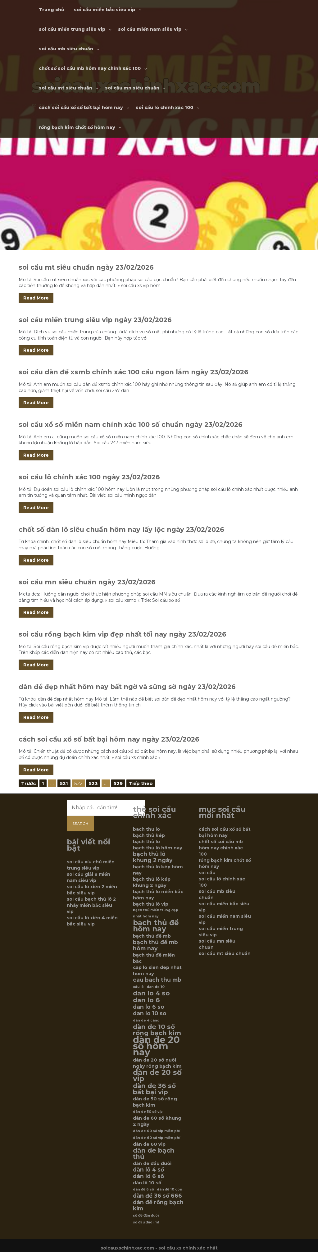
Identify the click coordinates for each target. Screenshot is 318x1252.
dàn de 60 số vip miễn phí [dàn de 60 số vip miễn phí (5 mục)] (156, 1131)
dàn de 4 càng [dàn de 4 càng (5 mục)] (146, 1020)
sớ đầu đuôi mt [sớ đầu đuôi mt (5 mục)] (146, 1222)
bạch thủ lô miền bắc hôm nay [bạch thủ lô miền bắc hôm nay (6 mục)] (158, 895)
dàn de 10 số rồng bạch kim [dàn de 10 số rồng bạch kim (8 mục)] (157, 1030)
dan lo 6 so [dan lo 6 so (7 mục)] (148, 1007)
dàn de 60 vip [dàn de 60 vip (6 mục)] (149, 1144)
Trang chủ (51, 9)
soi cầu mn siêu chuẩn (132, 88)
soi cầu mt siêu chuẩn (65, 88)
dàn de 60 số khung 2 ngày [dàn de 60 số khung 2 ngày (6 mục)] (157, 1121)
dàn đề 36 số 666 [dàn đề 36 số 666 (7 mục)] (157, 1196)
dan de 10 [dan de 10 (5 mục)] (156, 987)
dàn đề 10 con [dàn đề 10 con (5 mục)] (169, 1189)
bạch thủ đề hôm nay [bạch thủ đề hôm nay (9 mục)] (156, 926)
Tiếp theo (141, 783)
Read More (36, 298)
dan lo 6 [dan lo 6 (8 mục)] (146, 1000)
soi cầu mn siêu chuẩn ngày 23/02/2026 (87, 582)
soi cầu (207, 872)
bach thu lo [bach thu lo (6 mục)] (146, 829)
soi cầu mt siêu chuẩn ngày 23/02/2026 (86, 267)
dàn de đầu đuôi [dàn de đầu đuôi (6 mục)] (152, 1163)
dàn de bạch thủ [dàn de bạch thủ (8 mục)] (154, 1153)
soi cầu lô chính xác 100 (164, 107)
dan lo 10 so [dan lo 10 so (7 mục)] (149, 1013)
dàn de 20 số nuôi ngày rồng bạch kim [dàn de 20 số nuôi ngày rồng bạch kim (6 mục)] (157, 1063)
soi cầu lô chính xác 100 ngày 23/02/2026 (89, 477)
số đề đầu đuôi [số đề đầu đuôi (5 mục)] (146, 1215)
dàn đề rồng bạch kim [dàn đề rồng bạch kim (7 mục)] (158, 1205)
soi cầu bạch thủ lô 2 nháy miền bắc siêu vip (91, 905)
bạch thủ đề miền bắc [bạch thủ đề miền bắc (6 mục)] (154, 958)
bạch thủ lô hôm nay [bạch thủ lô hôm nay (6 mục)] (157, 848)
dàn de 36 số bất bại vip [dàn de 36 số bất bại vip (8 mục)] (154, 1089)
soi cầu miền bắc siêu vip (104, 9)
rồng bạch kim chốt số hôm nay (77, 127)
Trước (28, 783)
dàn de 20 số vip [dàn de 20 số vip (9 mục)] (157, 1075)
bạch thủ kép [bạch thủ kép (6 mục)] (149, 835)
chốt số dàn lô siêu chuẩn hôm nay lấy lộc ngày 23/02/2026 (121, 529)
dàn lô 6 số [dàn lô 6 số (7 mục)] (148, 1176)
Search (80, 823)
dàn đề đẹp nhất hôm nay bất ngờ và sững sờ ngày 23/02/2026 (127, 687)
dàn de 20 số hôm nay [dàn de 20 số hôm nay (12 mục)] (156, 1046)
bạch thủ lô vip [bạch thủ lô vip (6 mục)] (150, 904)
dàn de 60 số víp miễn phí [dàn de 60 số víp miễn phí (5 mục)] (156, 1138)
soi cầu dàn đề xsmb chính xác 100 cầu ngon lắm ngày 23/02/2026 (133, 372)
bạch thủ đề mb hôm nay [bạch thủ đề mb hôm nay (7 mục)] (155, 945)
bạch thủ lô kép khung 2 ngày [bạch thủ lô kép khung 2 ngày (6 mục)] (151, 882)
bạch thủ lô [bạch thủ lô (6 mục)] (146, 841)
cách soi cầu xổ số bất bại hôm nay (81, 107)
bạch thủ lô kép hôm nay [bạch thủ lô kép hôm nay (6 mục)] (158, 870)
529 (118, 783)
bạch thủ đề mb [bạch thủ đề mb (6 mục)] (152, 936)
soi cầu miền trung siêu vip (72, 29)
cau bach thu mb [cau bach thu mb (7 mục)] (157, 980)
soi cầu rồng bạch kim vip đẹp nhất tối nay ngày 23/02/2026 (122, 634)
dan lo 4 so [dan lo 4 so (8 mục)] (151, 993)
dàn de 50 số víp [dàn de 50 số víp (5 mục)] (148, 1112)
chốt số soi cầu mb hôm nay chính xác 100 (90, 68)
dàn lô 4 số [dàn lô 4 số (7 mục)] (148, 1170)
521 (64, 783)
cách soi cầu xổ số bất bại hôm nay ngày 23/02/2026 (109, 739)
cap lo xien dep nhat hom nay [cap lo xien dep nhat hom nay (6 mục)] (157, 970)
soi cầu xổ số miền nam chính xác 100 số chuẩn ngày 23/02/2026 (131, 424)
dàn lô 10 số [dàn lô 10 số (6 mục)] (147, 1183)
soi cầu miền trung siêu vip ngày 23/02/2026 (95, 320)
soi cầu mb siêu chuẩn (66, 49)
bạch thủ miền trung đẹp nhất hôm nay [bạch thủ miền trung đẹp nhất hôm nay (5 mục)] (155, 913)
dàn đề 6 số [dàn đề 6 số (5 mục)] (143, 1189)
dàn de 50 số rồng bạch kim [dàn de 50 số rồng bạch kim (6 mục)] (155, 1102)
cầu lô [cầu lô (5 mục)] (138, 987)
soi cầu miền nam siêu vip (149, 29)
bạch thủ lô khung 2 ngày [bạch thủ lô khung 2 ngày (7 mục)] (152, 857)
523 (93, 783)
